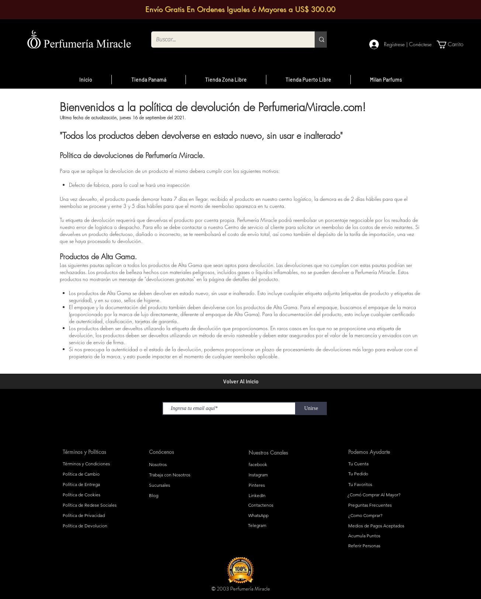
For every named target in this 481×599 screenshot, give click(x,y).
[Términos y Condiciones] (99, 464)
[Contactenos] (283, 505)
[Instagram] (284, 475)
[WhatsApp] (283, 515)
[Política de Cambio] (99, 474)
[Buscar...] (227, 39)
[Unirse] (311, 408)
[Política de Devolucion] (99, 526)
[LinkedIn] (284, 496)
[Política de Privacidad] (99, 515)
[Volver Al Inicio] (240, 381)
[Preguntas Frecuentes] (383, 505)
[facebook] (284, 465)
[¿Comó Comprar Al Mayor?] (382, 495)
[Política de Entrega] (99, 484)
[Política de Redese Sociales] (99, 505)
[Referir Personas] (383, 546)
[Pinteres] (284, 485)
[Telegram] (283, 525)
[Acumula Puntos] (383, 536)
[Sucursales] (185, 485)
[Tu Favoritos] (383, 484)
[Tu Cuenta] (383, 464)
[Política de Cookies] (99, 495)
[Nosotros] (185, 465)
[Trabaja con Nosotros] (185, 475)
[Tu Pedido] (383, 474)
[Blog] (185, 496)
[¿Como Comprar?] (383, 515)
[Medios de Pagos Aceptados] (383, 526)
